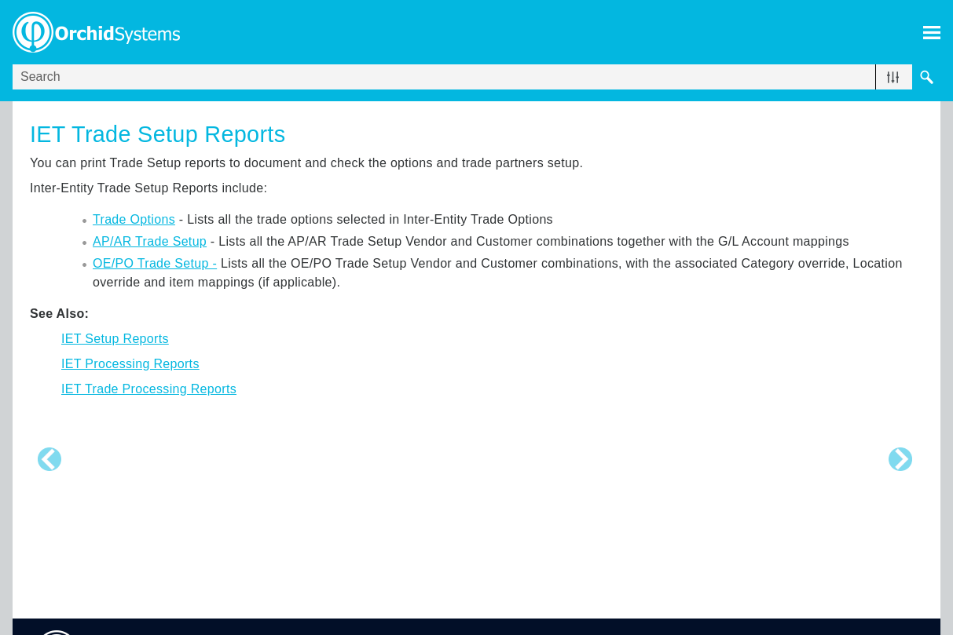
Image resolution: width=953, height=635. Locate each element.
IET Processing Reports (130, 363)
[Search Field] (476, 76)
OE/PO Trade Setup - (155, 263)
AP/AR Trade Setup (150, 241)
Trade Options (134, 219)
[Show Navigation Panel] (932, 32)
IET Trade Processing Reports (148, 389)
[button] (893, 76)
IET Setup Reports (115, 338)
